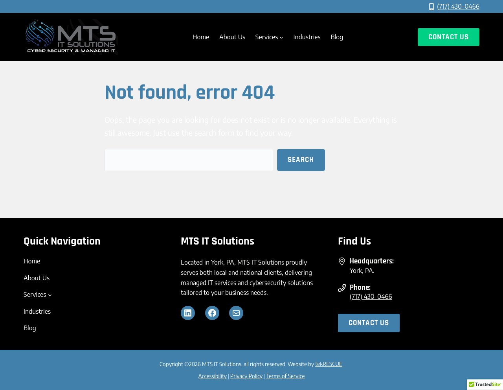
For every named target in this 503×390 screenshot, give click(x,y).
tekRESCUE (328, 364)
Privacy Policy (246, 376)
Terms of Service (285, 376)
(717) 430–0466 (458, 6)
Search (301, 160)
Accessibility (212, 376)
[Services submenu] (281, 37)
